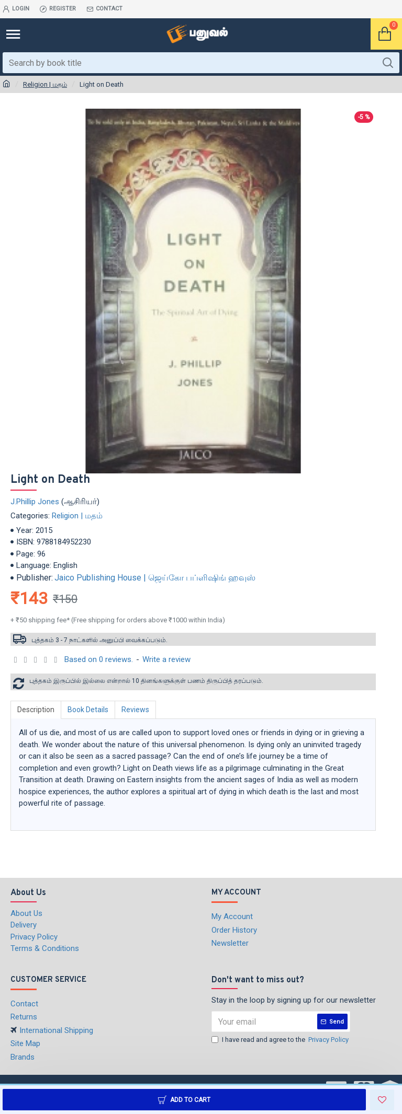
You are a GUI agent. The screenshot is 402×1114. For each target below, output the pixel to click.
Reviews (135, 709)
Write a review (166, 659)
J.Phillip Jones (34, 501)
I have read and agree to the (280, 1040)
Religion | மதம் (45, 84)
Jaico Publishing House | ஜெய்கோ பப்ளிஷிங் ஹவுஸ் (154, 578)
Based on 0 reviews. (98, 659)
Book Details (88, 709)
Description (35, 709)
